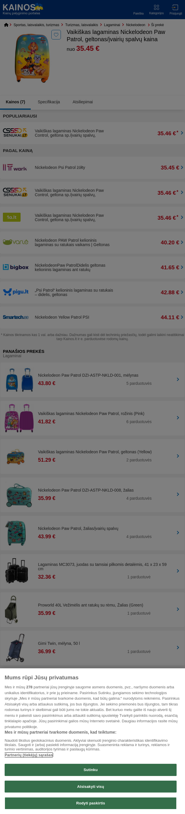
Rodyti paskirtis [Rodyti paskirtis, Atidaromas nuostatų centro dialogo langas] (90, 803)
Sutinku (91, 770)
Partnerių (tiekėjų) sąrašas (29, 755)
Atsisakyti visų (90, 786)
